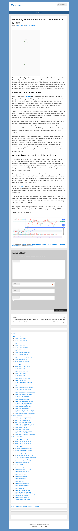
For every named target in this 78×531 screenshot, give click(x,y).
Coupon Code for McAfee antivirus (23, 417)
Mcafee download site (20, 480)
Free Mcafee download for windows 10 (24, 450)
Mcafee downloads (19, 488)
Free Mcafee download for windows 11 (24, 452)
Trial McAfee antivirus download (22, 499)
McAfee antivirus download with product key (25, 457)
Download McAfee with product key (23, 446)
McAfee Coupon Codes (18, 415)
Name (15, 283)
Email (15, 290)
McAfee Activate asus (20, 368)
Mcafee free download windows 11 (23, 492)
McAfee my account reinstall (21, 354)
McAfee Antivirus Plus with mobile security (25, 413)
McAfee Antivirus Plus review (22, 408)
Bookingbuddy (37, 506)
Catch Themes (43, 526)
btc (50, 244)
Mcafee (16, 5)
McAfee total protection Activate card (23, 389)
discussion (27, 96)
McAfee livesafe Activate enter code (23, 382)
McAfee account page (20, 345)
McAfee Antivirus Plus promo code (23, 406)
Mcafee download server (20, 478)
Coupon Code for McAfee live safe (23, 420)
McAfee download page (20, 474)
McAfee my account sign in (21, 356)
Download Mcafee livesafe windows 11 (24, 443)
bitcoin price (46, 244)
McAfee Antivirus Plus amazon (22, 396)
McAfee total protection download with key (25, 494)
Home (14, 335)
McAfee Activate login (20, 375)
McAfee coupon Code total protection (23, 431)
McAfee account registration (21, 347)
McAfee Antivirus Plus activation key (23, 394)
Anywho (13, 506)
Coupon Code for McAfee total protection (24, 424)
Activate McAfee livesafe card (22, 364)
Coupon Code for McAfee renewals (23, 422)
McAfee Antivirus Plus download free (23, 403)
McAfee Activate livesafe (20, 373)
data (21, 186)
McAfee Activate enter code (21, 371)
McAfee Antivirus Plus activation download (25, 392)
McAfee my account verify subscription (24, 357)
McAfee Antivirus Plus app (21, 398)
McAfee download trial (20, 481)
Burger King (30, 506)
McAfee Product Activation (21, 385)
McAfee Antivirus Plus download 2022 (24, 401)
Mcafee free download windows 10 (23, 490)
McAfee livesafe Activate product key (23, 384)
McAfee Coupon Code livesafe (22, 429)
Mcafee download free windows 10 (23, 471)
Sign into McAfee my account (22, 361)
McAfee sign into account (21, 359)
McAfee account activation (21, 340)
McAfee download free (20, 464)
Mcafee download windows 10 (22, 483)
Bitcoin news (39, 244)
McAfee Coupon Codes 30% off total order (25, 434)
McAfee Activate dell (19, 370)
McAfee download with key (21, 487)
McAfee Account (17, 336)
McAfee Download (17, 436)
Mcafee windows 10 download (22, 495)
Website (16, 297)
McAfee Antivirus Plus (18, 391)
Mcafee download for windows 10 (23, 460)
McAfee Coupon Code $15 (21, 427)
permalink (30, 245)
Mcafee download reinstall (21, 476)
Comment (16, 261)
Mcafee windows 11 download (22, 497)
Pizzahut (18, 506)
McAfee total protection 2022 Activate (24, 387)
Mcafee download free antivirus (22, 467)
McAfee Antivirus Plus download (22, 399)
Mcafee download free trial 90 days (23, 469)
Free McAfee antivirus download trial (23, 448)
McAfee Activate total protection (22, 378)
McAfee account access (20, 338)
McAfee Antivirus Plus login (21, 405)
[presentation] (23, 305)
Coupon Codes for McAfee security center (25, 426)
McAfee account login (20, 343)
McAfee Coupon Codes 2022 (22, 432)
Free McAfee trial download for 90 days (24, 455)
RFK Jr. (58, 244)
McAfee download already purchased (23, 459)
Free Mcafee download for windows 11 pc (25, 453)
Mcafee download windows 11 (22, 485)
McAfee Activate (16, 363)
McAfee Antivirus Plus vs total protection (24, 411)
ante (26, 25)
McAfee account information (21, 342)
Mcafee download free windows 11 (23, 473)
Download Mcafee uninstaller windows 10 (24, 445)
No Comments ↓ (32, 25)
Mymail (25, 506)
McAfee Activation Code (20, 380)
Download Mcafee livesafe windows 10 (24, 441)
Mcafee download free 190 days (22, 466)
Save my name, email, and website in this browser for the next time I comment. (31, 301)
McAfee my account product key (22, 352)
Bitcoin (25, 244)
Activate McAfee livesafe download (23, 366)
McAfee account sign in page (22, 350)
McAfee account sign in (20, 349)
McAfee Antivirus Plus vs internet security (24, 410)
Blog (14, 333)
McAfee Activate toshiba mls (21, 377)
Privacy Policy (16, 501)
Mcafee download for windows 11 (23, 462)
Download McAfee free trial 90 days (23, 439)
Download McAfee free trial (21, 438)
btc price (54, 244)
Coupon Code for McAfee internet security (25, 418)
